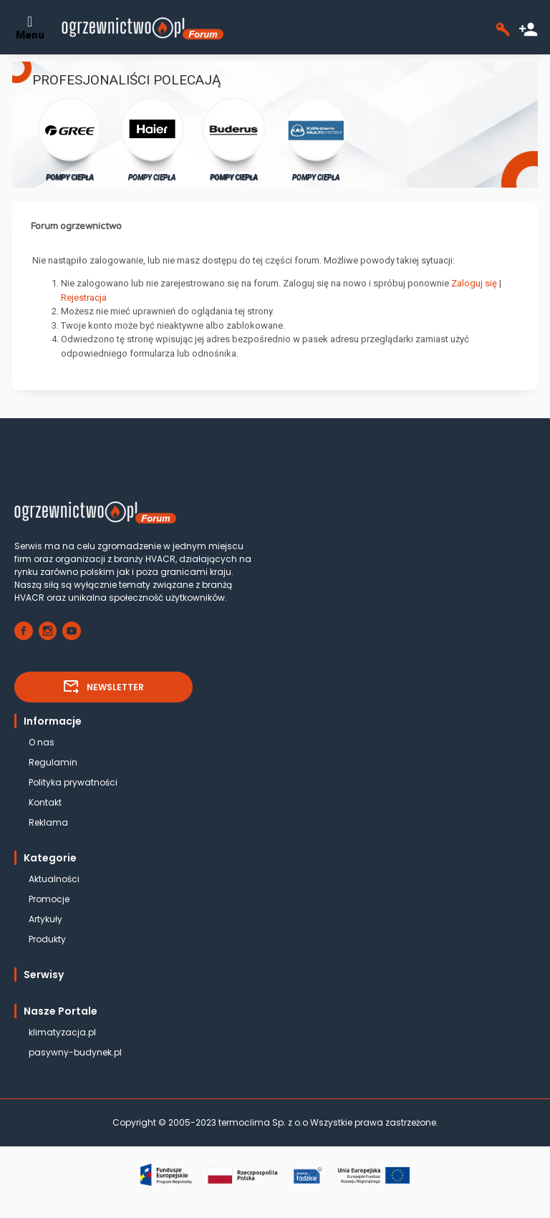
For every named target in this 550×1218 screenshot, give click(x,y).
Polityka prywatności (73, 782)
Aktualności (54, 879)
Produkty (47, 939)
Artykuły (45, 919)
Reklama (48, 822)
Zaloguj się (474, 283)
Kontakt (45, 802)
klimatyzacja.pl (62, 1032)
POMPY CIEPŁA (70, 138)
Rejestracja (84, 297)
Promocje (49, 899)
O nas (41, 742)
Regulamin (53, 762)
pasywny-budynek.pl (75, 1052)
